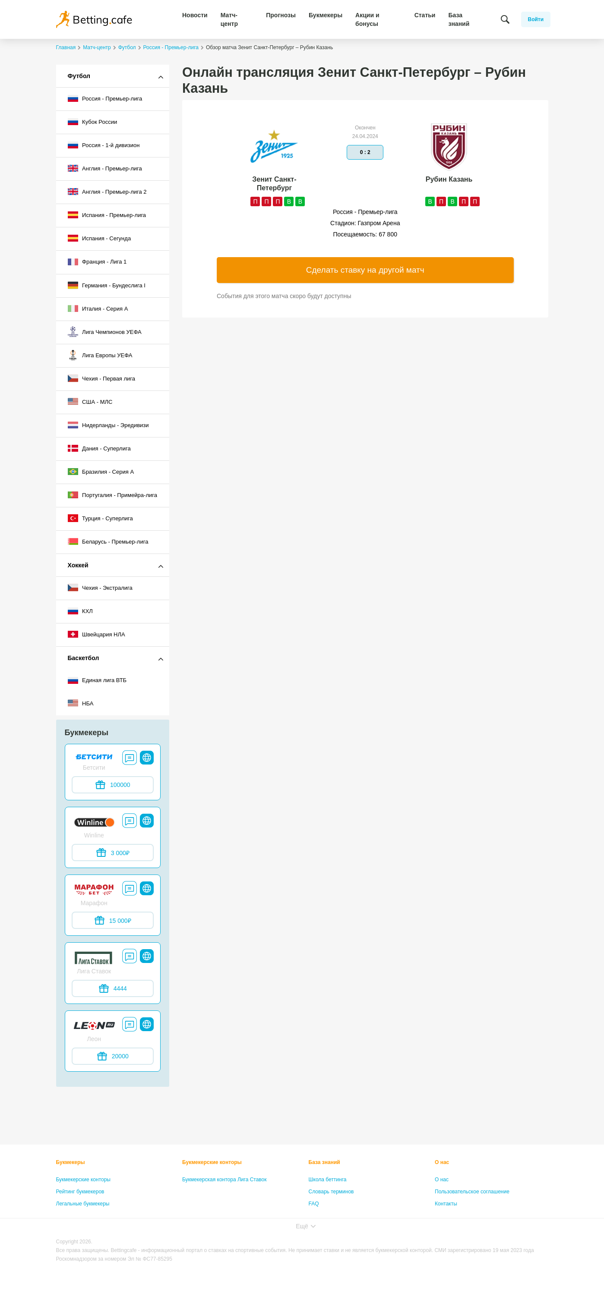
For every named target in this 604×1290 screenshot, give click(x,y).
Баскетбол (83, 657)
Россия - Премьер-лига (105, 98)
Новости (195, 15)
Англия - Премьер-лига (105, 168)
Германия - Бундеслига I (106, 285)
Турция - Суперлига (100, 518)
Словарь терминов (331, 1192)
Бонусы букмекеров (80, 1216)
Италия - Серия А (98, 308)
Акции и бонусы (367, 19)
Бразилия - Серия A (101, 471)
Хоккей (78, 565)
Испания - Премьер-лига (107, 215)
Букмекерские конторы (83, 1180)
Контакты (446, 1204)
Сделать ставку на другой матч (365, 269)
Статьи (425, 15)
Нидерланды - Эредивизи (108, 425)
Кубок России (92, 121)
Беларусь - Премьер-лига (108, 541)
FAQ (314, 1204)
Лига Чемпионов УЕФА (105, 332)
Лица (315, 1216)
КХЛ (80, 611)
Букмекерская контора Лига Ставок (224, 1180)
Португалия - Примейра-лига (112, 495)
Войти (536, 19)
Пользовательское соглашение (472, 1192)
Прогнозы (281, 15)
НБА (81, 703)
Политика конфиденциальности (473, 1216)
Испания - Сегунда (99, 238)
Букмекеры (325, 15)
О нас (442, 1162)
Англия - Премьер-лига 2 (107, 191)
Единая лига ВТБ (97, 680)
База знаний (458, 19)
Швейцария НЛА (96, 634)
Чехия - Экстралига (100, 587)
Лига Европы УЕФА (100, 355)
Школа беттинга (328, 1180)
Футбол (79, 75)
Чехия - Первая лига (102, 378)
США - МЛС (90, 401)
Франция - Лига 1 (97, 262)
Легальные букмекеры (83, 1204)
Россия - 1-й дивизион (104, 145)
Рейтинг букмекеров (80, 1192)
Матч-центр (229, 19)
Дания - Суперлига (99, 448)
